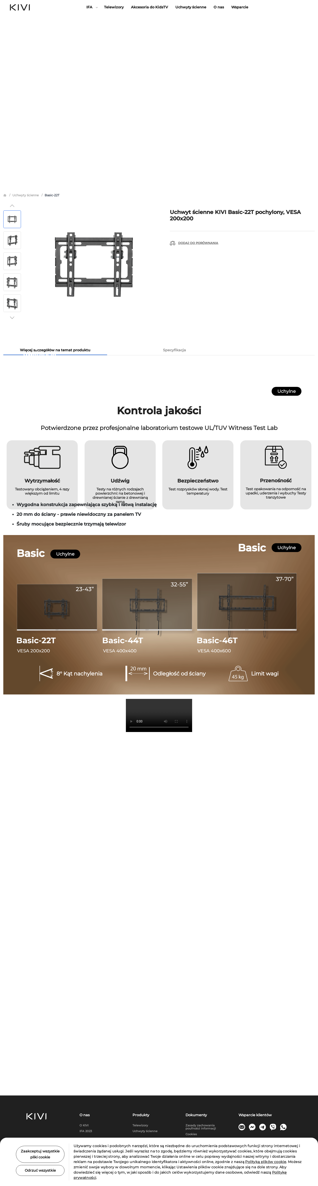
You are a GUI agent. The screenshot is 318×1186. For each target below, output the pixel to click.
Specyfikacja (174, 176)
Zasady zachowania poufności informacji (201, 1127)
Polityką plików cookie (265, 1162)
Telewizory (114, 7)
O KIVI (84, 1125)
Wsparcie (239, 7)
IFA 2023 (86, 1131)
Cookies (191, 1134)
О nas (219, 7)
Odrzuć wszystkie (40, 1170)
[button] (12, 32)
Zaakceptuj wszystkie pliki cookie (40, 1154)
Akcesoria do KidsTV (149, 7)
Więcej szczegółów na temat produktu (55, 176)
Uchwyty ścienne (190, 7)
